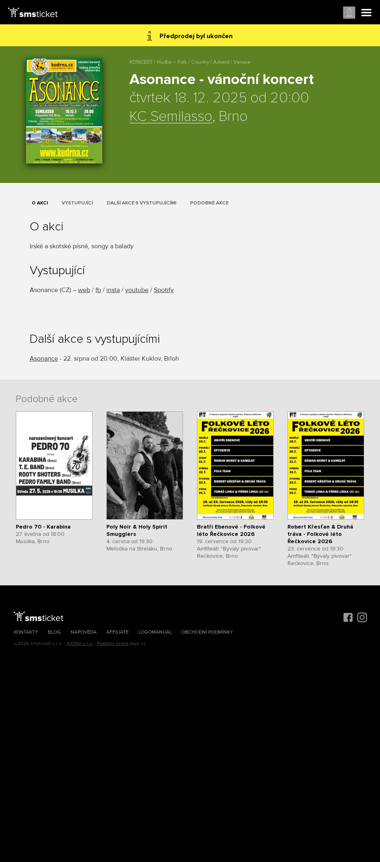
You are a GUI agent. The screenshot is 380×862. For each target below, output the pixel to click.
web (84, 290)
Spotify (164, 290)
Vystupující (77, 203)
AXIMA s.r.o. (80, 644)
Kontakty (26, 632)
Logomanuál (155, 632)
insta (113, 290)
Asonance (44, 359)
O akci (40, 203)
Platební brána (112, 644)
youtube (137, 290)
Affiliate (117, 632)
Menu (366, 13)
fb (98, 290)
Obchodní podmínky (207, 632)
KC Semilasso (171, 117)
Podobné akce (209, 203)
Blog (54, 632)
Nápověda (84, 632)
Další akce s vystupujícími (141, 203)
